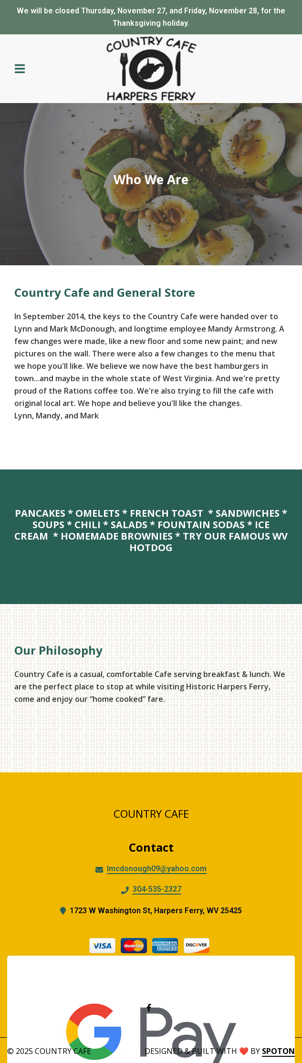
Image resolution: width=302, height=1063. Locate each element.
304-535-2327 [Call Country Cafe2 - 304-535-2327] (157, 889)
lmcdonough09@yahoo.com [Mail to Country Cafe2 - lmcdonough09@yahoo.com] (157, 868)
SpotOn (278, 1051)
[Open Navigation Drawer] (19, 69)
